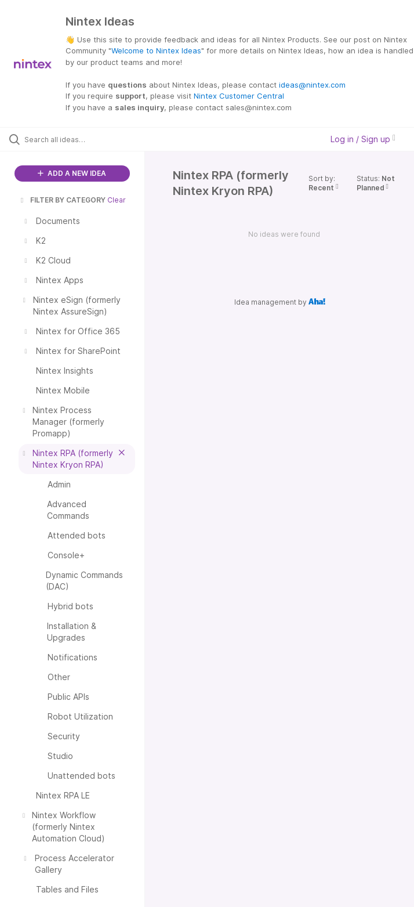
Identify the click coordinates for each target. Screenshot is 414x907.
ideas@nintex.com (312, 84)
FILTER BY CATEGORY (62, 200)
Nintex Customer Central (239, 95)
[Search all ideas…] (78, 139)
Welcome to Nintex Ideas (156, 50)
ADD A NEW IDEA (72, 173)
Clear (116, 200)
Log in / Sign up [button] (363, 139)
